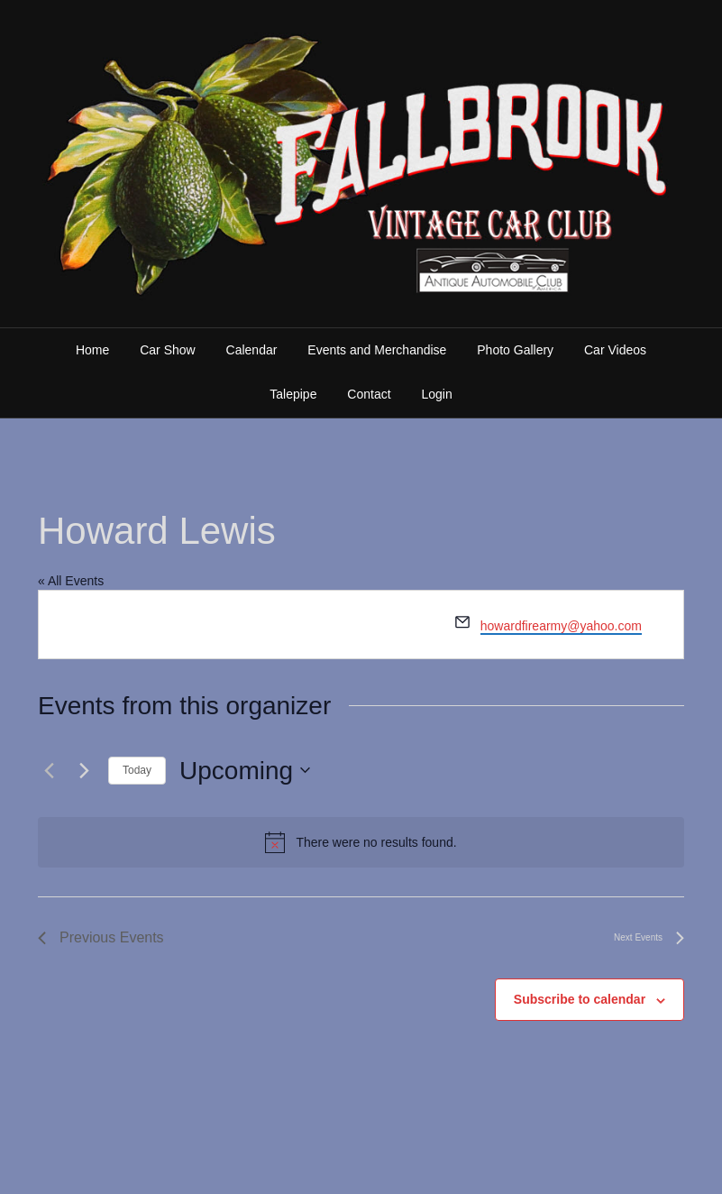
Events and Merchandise (376, 350)
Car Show (167, 350)
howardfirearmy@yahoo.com (561, 626)
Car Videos (615, 350)
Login (436, 394)
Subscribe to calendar (579, 999)
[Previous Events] (48, 770)
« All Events (71, 581)
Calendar (252, 350)
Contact (368, 394)
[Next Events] (84, 770)
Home (92, 350)
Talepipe (293, 394)
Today (137, 770)
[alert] (361, 842)
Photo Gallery (515, 350)
